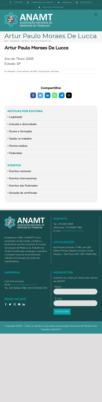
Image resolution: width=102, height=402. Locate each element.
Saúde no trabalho (20, 138)
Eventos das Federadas (23, 185)
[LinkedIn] (24, 304)
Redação (11, 71)
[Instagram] (15, 304)
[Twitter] (10, 304)
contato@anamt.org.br (72, 230)
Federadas (15, 153)
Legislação (15, 116)
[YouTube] (19, 304)
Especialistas (44, 71)
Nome (58, 286)
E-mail (59, 298)
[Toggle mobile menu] (95, 14)
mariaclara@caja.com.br (24, 284)
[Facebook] (6, 304)
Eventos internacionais (23, 178)
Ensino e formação (20, 131)
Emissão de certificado (23, 192)
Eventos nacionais (20, 171)
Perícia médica (18, 145)
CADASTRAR (62, 311)
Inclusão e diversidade (23, 124)
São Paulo (55, 71)
